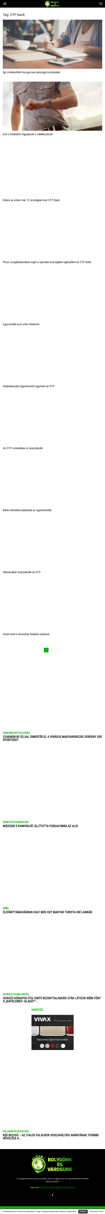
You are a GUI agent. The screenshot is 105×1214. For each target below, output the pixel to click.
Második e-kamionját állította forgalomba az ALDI (40, 822)
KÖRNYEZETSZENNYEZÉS (16, 818)
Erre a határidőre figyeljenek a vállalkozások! (28, 134)
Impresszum (52, 1205)
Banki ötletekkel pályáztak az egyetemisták (27, 506)
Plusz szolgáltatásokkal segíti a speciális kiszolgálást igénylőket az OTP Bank (47, 258)
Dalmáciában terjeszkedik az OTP (22, 568)
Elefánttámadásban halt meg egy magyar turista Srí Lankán (47, 908)
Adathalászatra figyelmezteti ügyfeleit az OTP (29, 382)
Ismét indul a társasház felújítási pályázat (26, 630)
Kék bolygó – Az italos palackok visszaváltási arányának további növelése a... (51, 1133)
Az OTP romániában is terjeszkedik (23, 444)
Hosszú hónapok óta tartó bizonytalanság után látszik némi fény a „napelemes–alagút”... (52, 996)
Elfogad (83, 1211)
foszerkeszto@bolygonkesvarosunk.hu (57, 1183)
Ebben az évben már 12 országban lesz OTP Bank (31, 196)
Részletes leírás (96, 1211)
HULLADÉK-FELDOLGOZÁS (16, 1127)
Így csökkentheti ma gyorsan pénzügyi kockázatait (31, 72)
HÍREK (6, 904)
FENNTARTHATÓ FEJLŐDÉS (16, 729)
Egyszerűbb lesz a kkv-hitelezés (21, 320)
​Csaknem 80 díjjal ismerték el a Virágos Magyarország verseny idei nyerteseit (52, 734)
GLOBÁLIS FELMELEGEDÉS (16, 990)
